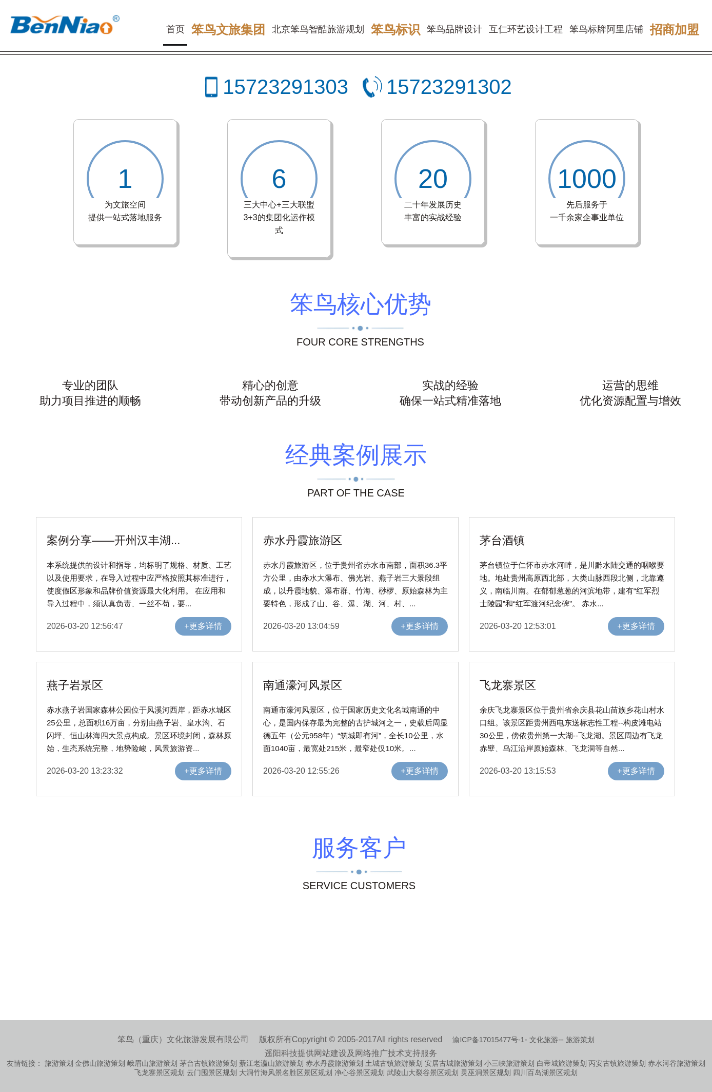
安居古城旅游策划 (453, 1063)
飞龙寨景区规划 (159, 1072)
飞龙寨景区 (508, 685)
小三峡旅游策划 (509, 1063)
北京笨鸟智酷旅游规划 (318, 29)
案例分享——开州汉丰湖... (113, 540)
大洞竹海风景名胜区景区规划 (285, 1072)
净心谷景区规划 (359, 1072)
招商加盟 (674, 29)
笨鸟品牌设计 (454, 29)
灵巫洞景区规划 (486, 1072)
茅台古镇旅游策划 (208, 1063)
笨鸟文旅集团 (228, 29)
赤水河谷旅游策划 (676, 1063)
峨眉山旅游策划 (152, 1063)
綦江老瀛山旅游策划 (271, 1063)
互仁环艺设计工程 (526, 29)
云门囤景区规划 (212, 1072)
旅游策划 (580, 1040)
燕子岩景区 (75, 685)
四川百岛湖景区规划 (545, 1072)
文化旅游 (543, 1040)
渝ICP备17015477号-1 (488, 1040)
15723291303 (285, 86)
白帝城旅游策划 (562, 1063)
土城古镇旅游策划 (394, 1063)
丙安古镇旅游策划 (617, 1063)
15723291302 (449, 86)
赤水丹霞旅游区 (302, 540)
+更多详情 (203, 626)
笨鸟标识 (395, 29)
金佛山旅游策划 (100, 1063)
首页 (175, 29)
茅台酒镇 (502, 540)
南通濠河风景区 (302, 685)
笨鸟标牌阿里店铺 (606, 29)
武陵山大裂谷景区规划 (423, 1072)
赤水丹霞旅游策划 (334, 1063)
